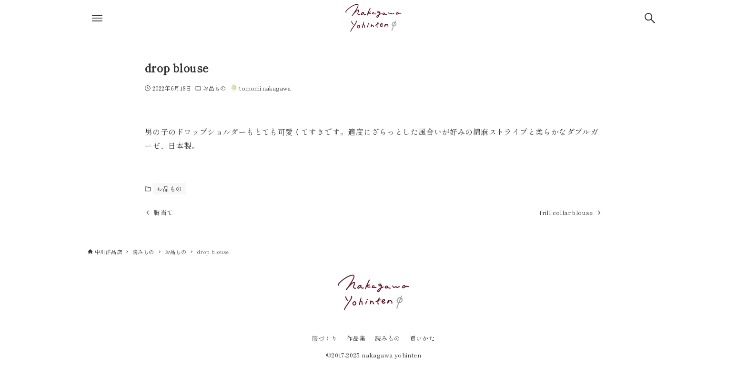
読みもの (388, 338)
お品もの (214, 88)
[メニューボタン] (97, 18)
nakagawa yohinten (391, 354)
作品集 (356, 338)
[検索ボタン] (649, 18)
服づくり (325, 338)
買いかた (422, 338)
